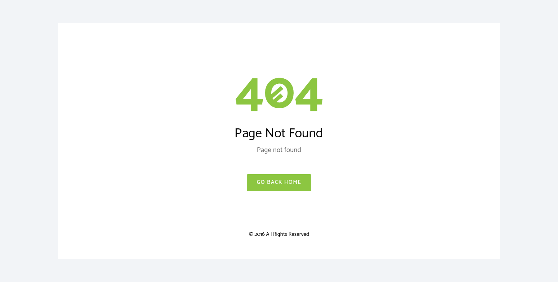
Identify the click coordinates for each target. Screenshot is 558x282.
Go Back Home (279, 182)
